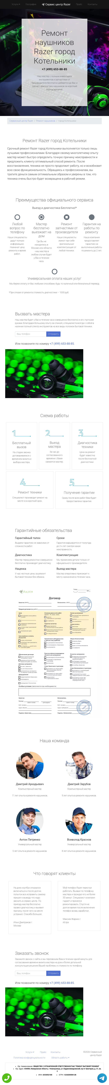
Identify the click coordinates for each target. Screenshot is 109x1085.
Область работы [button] (59, 1057)
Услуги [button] (15, 4)
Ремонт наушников (45, 121)
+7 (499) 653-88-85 (54, 69)
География (31, 4)
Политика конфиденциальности (29, 1057)
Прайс (79, 4)
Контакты (92, 4)
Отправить (53, 334)
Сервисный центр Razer (21, 121)
